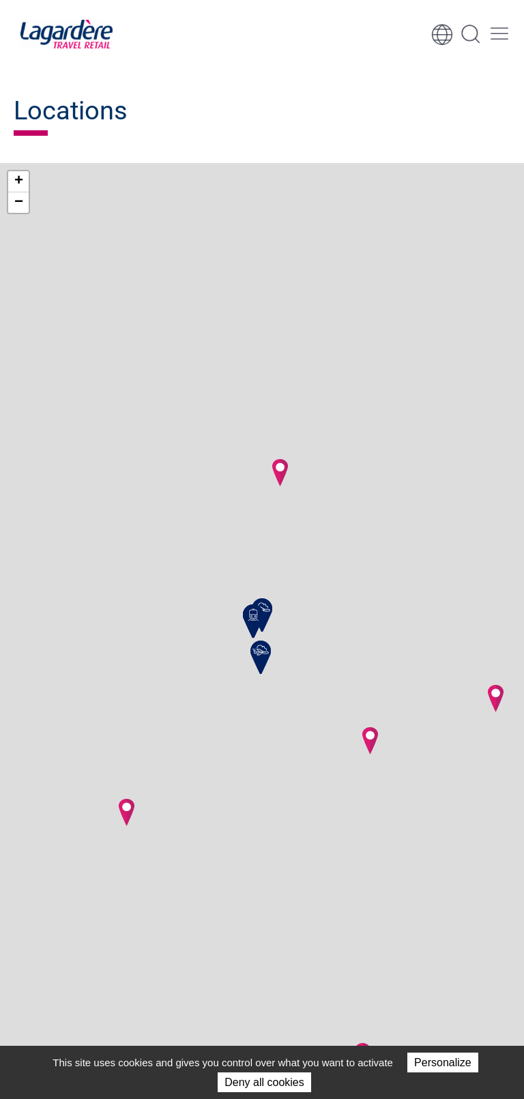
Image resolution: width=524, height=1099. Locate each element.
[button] (126, 812)
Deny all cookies (264, 1082)
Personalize (442, 1062)
